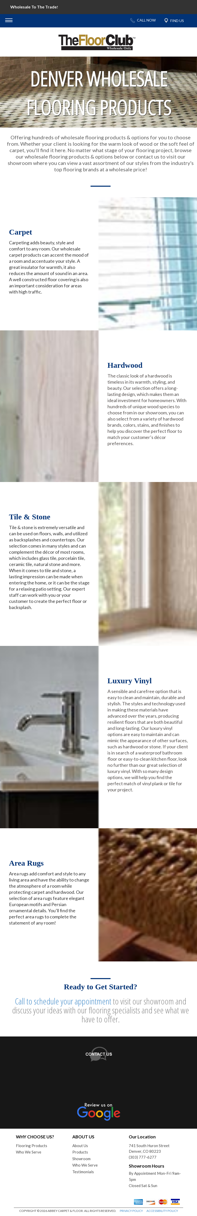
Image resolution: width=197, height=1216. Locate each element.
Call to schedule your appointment (63, 1001)
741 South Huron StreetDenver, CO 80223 (149, 1148)
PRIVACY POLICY (131, 1211)
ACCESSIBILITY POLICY (162, 1211)
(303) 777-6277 (142, 1157)
